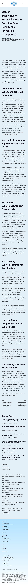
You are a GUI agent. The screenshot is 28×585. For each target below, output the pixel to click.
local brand (6, 580)
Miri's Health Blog (5, 529)
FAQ (2, 550)
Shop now (7, 579)
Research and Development (7, 524)
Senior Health (5, 467)
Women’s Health (16, 572)
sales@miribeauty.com (6, 565)
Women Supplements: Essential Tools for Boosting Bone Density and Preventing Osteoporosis (12, 510)
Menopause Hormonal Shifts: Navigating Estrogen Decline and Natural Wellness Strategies (12, 130)
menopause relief (4, 575)
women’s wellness (16, 580)
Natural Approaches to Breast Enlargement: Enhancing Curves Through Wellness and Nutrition (12, 496)
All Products (4, 535)
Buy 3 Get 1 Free (5, 538)
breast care (13, 575)
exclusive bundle (14, 579)
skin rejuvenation (19, 575)
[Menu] (2, 3)
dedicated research (14, 576)
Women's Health (6, 469)
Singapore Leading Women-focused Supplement (9, 582)
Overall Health (5, 464)
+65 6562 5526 (5, 563)
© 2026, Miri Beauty (5, 569)
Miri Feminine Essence (18, 296)
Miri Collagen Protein (19, 191)
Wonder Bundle (5, 541)
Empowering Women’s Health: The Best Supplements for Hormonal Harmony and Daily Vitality (13, 476)
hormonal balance (9, 575)
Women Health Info (6, 528)
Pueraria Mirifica (5, 523)
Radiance (3, 573)
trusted (8, 574)
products (19, 576)
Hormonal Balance (21, 572)
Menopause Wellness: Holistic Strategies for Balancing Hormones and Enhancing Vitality (13, 388)
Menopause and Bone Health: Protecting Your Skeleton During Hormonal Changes (14, 250)
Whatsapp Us (4, 548)
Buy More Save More (6, 539)
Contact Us (4, 547)
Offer (3, 536)
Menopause (4, 526)
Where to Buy (4, 551)
